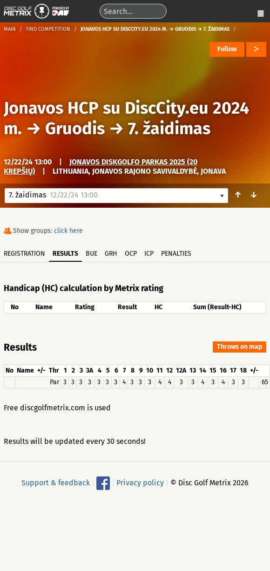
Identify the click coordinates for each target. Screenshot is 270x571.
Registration (24, 254)
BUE (91, 254)
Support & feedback (55, 482)
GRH (111, 254)
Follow (226, 49)
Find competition (48, 29)
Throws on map (239, 347)
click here (68, 231)
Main (10, 29)
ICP (149, 254)
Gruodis (75, 128)
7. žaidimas (169, 128)
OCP (131, 254)
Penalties (176, 254)
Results (65, 254)
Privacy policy (140, 482)
